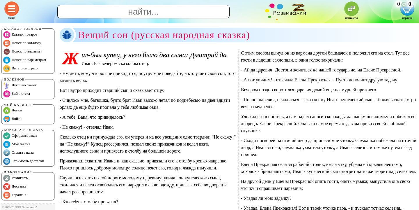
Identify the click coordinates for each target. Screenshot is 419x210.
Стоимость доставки (23, 161)
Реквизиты (16, 178)
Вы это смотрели (20, 68)
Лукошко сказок (20, 85)
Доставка (14, 186)
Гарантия (14, 195)
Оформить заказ (20, 135)
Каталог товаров (20, 34)
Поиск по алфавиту (22, 51)
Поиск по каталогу (22, 43)
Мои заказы (16, 144)
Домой (12, 110)
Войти (12, 119)
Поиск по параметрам (24, 60)
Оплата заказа (18, 152)
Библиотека (16, 93)
